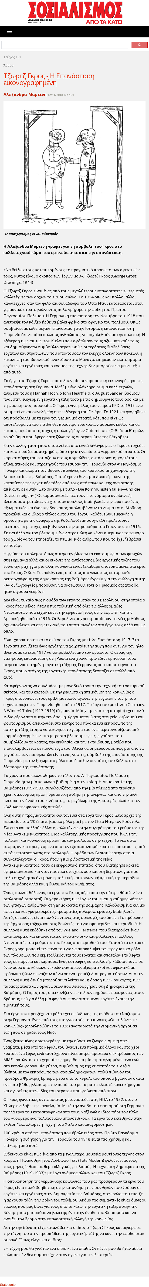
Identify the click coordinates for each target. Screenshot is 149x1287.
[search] (64, 45)
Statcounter (8, 1285)
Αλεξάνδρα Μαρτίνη (25, 94)
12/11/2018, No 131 (60, 95)
